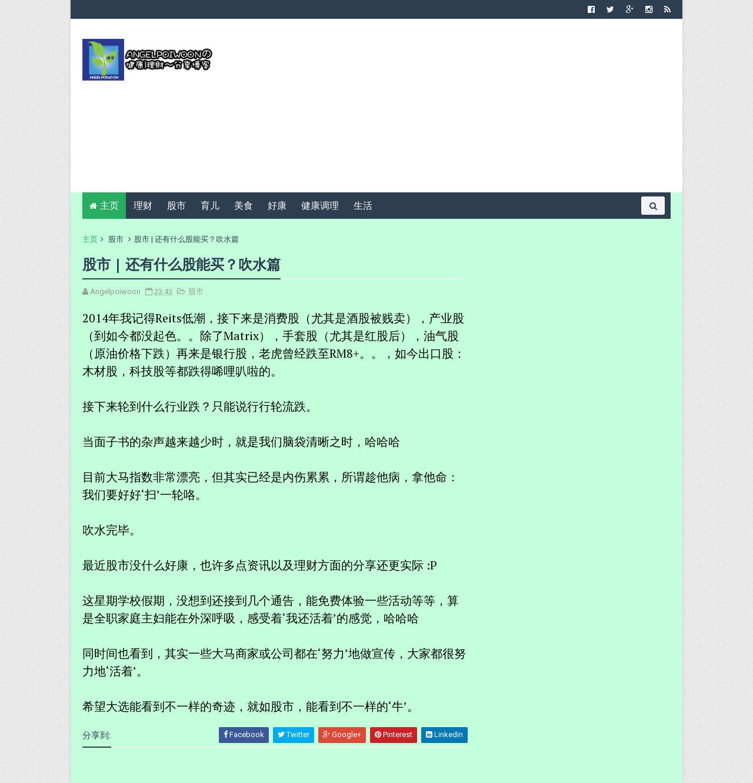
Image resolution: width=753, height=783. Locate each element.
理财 (143, 205)
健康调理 (320, 205)
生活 (363, 205)
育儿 (210, 205)
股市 (176, 205)
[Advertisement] (456, 110)
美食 (243, 205)
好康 (277, 205)
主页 (109, 205)
